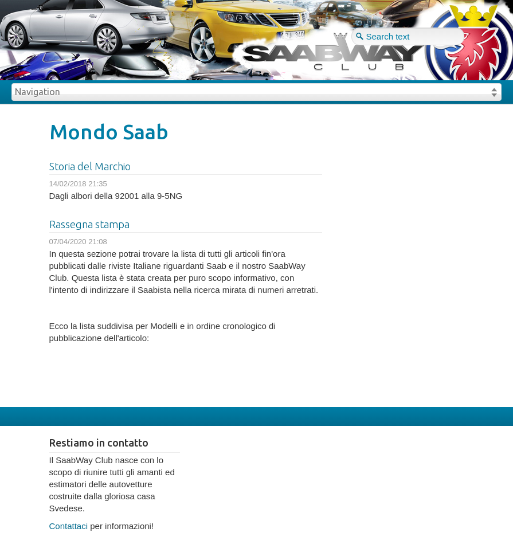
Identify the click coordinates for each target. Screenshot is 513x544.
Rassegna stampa (89, 224)
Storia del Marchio (90, 166)
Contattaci (68, 526)
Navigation (37, 92)
